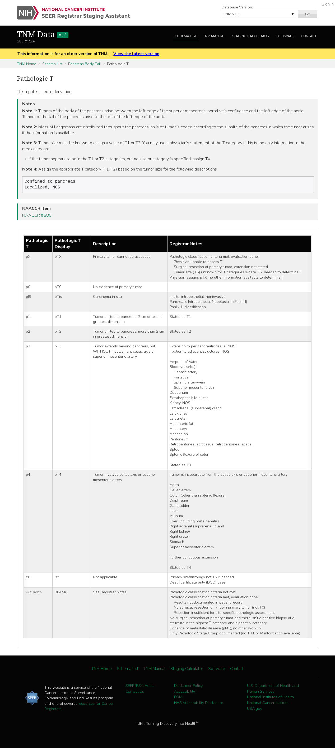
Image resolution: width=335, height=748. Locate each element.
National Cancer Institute (268, 703)
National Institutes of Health (270, 698)
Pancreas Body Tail (84, 63)
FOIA (178, 698)
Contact (309, 36)
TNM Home (26, 63)
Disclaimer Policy (188, 686)
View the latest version (136, 53)
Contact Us (134, 692)
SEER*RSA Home (140, 686)
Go (307, 14)
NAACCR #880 (37, 216)
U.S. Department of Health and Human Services (273, 689)
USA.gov (254, 709)
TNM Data (42, 35)
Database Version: (237, 7)
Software (285, 36)
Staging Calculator (250, 36)
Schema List (186, 36)
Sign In (328, 4)
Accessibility (184, 692)
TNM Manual (214, 36)
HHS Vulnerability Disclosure (198, 703)
